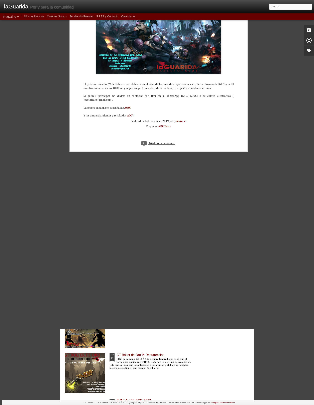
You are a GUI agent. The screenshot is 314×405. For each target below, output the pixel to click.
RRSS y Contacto (108, 16)
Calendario (128, 16)
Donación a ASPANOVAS (135, 263)
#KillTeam (164, 55)
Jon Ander (180, 50)
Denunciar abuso (227, 403)
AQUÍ (127, 36)
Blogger (214, 403)
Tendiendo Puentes (82, 16)
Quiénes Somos (57, 16)
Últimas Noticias (34, 16)
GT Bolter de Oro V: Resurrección (140, 355)
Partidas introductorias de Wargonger (143, 309)
